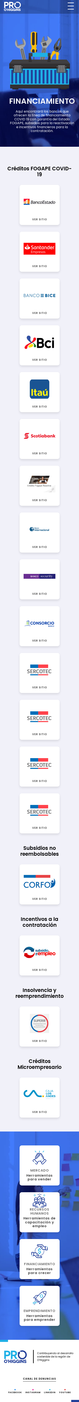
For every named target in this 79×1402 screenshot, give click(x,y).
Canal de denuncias (39, 1378)
